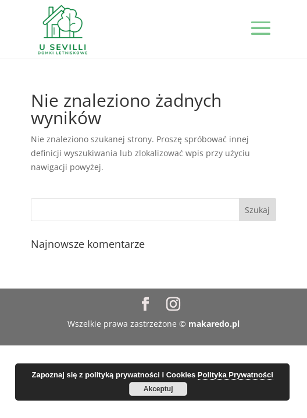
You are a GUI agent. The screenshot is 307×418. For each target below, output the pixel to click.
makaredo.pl (214, 323)
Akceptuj (158, 389)
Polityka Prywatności (235, 374)
